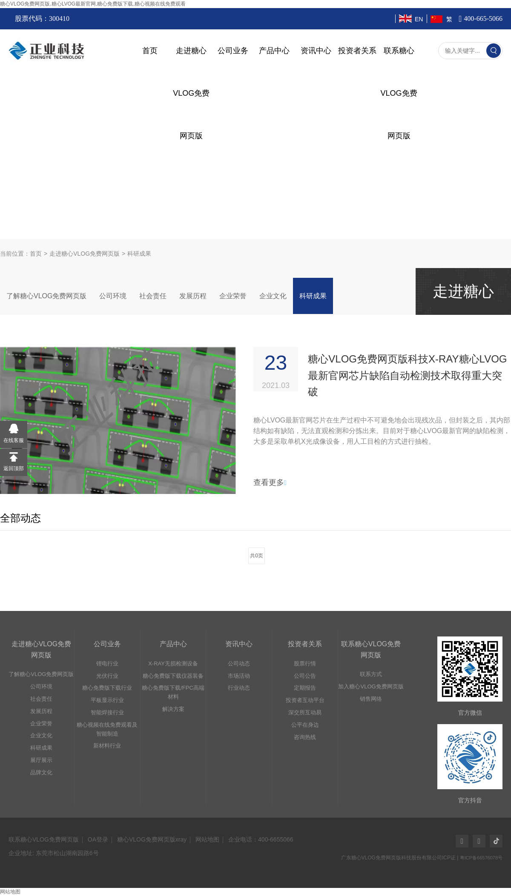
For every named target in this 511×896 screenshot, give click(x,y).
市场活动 (239, 676)
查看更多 (270, 482)
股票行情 (305, 663)
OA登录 (98, 839)
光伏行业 (107, 676)
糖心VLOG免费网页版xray (152, 839)
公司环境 (112, 296)
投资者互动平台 (305, 700)
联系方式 (371, 674)
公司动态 (239, 663)
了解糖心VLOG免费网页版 (46, 296)
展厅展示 (41, 760)
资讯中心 (316, 50)
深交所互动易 (305, 712)
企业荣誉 (233, 296)
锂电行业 (107, 663)
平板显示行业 (107, 700)
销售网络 (371, 699)
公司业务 (233, 50)
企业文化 (273, 296)
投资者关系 (357, 50)
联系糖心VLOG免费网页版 (44, 839)
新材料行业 (107, 745)
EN (419, 19)
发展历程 (193, 296)
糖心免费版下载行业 (107, 688)
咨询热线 (305, 737)
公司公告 (305, 676)
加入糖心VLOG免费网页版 (370, 686)
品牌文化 (41, 772)
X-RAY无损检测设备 (173, 663)
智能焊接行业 (107, 712)
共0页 (256, 556)
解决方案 (173, 709)
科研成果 (313, 296)
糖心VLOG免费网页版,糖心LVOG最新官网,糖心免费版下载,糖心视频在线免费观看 (93, 4)
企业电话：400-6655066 (260, 839)
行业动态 (239, 688)
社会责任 (153, 296)
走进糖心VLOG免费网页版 (84, 253)
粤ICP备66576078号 (481, 857)
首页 (150, 50)
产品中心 (274, 50)
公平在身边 (305, 725)
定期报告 (305, 688)
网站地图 (207, 839)
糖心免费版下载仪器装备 (173, 676)
